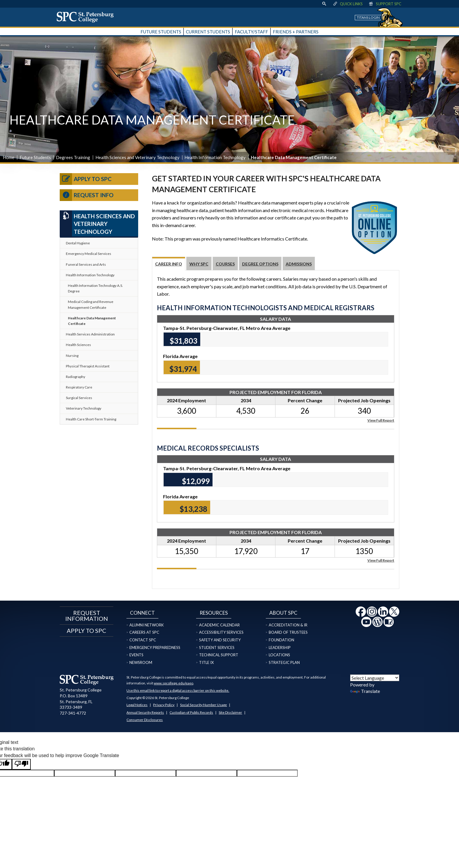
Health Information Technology (215, 157)
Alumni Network (146, 625)
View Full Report (380, 420)
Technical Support (218, 654)
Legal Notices (137, 705)
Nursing (72, 355)
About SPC (283, 613)
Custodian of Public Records (191, 712)
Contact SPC (142, 640)
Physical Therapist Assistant (87, 366)
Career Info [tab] (168, 263)
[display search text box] (324, 4)
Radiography (75, 376)
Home (8, 157)
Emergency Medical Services (88, 253)
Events (136, 654)
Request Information (86, 615)
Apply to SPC (86, 179)
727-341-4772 (73, 712)
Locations (279, 654)
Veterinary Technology (83, 408)
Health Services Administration (90, 334)
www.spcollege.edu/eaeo (173, 683)
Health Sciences (78, 344)
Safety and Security (220, 640)
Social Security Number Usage (203, 705)
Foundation (281, 640)
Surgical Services (79, 398)
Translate (365, 691)
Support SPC (384, 4)
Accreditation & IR (288, 625)
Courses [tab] (225, 263)
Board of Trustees (288, 632)
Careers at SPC (144, 632)
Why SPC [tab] (198, 263)
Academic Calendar (219, 625)
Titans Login (368, 17)
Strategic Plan (284, 662)
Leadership (280, 647)
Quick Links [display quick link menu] (348, 4)
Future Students (35, 157)
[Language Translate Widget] (374, 677)
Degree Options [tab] (260, 263)
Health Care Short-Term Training (91, 419)
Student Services (216, 647)
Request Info (87, 195)
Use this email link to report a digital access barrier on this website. (177, 690)
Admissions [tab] (299, 263)
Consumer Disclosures (144, 720)
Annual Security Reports (145, 712)
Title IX (206, 662)
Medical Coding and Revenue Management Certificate (90, 304)
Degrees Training (73, 157)
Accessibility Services (221, 632)
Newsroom (140, 662)
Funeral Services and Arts (86, 264)
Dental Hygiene (78, 243)
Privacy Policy (163, 705)
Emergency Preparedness (154, 647)
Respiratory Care (79, 387)
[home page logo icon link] (87, 17)
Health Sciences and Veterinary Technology (137, 157)
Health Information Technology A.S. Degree (95, 288)
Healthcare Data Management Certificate (92, 321)
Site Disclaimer (230, 712)
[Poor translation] (21, 764)
